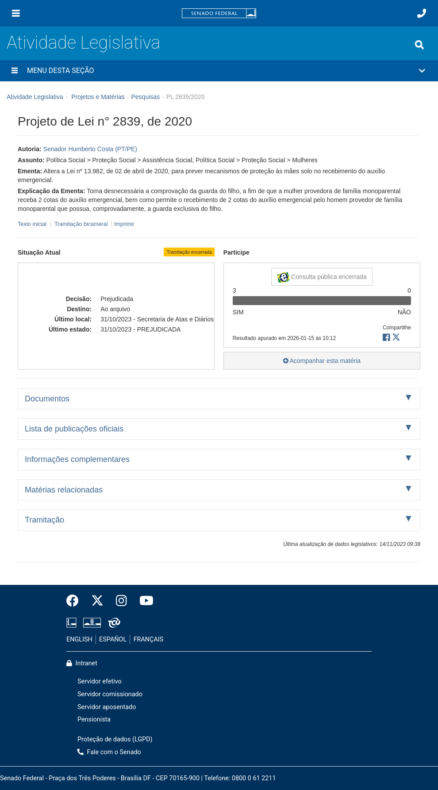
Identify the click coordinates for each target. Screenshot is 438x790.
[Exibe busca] (419, 44)
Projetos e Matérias (98, 96)
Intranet (81, 663)
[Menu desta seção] (14, 70)
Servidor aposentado (106, 707)
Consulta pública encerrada (321, 277)
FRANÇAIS (149, 639)
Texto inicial (33, 224)
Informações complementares (77, 459)
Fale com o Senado (109, 752)
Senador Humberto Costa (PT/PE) (90, 149)
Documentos (47, 398)
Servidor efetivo (99, 681)
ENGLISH (79, 639)
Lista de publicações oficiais (74, 428)
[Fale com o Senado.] (422, 13)
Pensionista (94, 719)
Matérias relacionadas (64, 489)
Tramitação (44, 519)
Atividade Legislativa (83, 42)
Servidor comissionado (109, 694)
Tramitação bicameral (81, 224)
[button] (219, 70)
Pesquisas (145, 96)
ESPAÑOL (113, 639)
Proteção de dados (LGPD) (115, 739)
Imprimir (124, 224)
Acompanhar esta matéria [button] (322, 360)
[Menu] (15, 13)
